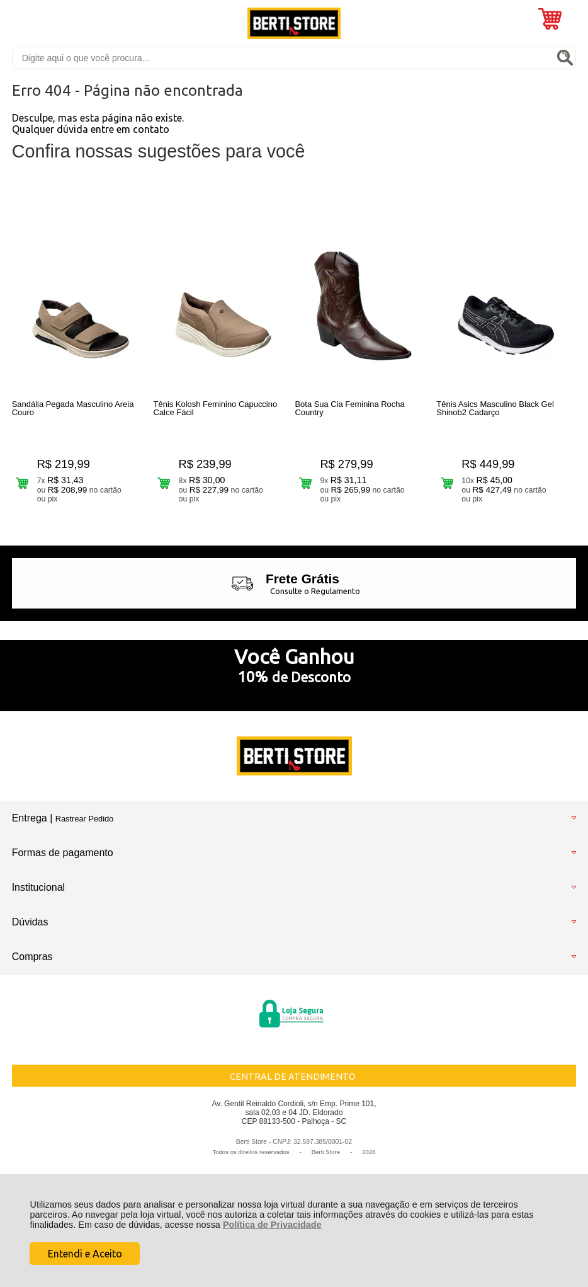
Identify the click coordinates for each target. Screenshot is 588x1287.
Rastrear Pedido (84, 818)
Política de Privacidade (272, 1225)
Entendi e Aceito (85, 1253)
